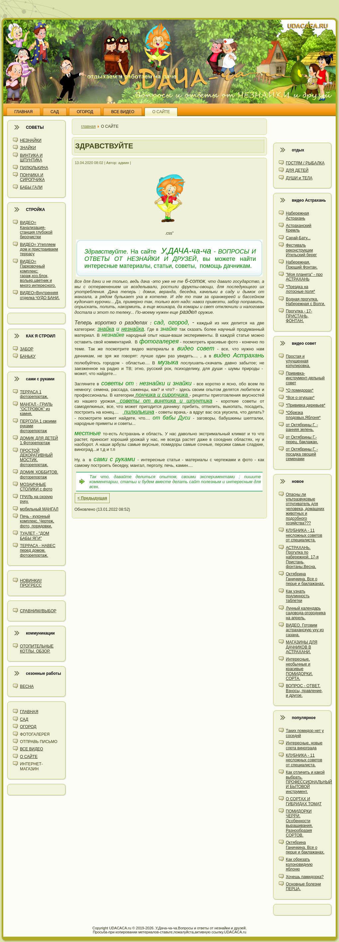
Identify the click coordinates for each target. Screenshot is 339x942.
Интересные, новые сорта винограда (304, 745)
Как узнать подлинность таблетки (297, 596)
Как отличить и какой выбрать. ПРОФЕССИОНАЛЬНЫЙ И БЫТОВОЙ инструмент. (309, 782)
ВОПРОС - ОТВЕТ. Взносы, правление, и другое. (304, 690)
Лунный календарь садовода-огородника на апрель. (306, 613)
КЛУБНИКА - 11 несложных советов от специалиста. (304, 535)
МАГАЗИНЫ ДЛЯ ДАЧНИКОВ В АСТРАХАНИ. (301, 647)
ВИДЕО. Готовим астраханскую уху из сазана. (305, 630)
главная (88, 126)
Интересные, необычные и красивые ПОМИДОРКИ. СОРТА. (299, 669)
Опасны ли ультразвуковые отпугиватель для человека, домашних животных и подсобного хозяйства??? (305, 508)
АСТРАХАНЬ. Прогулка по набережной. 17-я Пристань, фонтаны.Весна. (302, 557)
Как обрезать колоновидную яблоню (299, 864)
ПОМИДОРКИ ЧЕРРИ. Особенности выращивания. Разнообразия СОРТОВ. (299, 823)
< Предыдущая (92, 498)
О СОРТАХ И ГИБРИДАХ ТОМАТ (304, 801)
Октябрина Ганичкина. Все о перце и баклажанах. (305, 579)
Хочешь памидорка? (305, 876)
